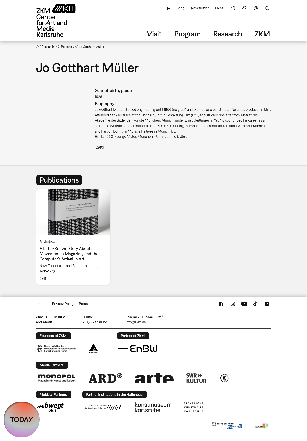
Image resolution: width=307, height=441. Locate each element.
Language (256, 8)
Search (267, 8)
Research (227, 34)
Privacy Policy (63, 304)
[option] (75, 237)
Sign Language (244, 8)
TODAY (21, 419)
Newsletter (200, 8)
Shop (180, 8)
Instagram (233, 303)
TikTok (256, 303)
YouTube (244, 303)
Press (219, 8)
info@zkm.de (136, 322)
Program (187, 34)
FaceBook (221, 303)
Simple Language (233, 8)
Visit (154, 34)
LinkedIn (267, 303)
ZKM (262, 34)
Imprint (42, 304)
